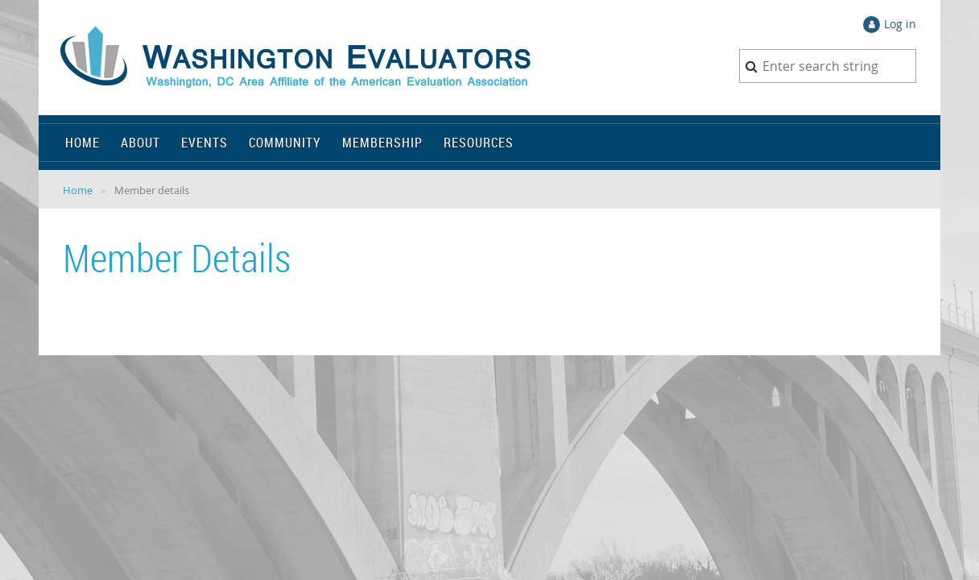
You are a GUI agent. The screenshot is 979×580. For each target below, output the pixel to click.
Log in (900, 23)
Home (78, 190)
